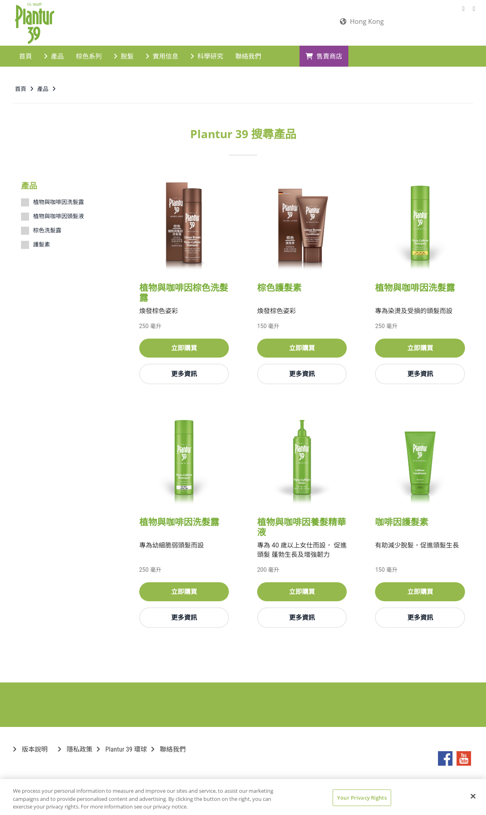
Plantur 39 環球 (121, 748)
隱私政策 (75, 748)
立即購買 (184, 347)
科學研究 (207, 55)
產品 (54, 55)
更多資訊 (184, 373)
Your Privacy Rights (361, 797)
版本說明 (30, 748)
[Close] (473, 796)
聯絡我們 (248, 55)
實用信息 (162, 55)
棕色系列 (89, 55)
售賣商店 (324, 55)
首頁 (25, 55)
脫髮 (124, 55)
